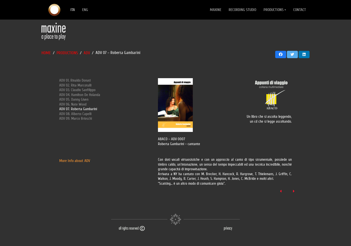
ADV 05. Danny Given (73, 99)
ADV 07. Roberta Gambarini (78, 109)
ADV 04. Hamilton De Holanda (79, 95)
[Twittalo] (292, 54)
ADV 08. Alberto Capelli (75, 114)
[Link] (54, 9)
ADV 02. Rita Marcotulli (75, 85)
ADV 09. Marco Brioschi (75, 119)
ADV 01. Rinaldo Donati (75, 80)
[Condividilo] (280, 54)
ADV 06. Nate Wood (73, 104)
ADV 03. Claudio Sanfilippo (77, 90)
